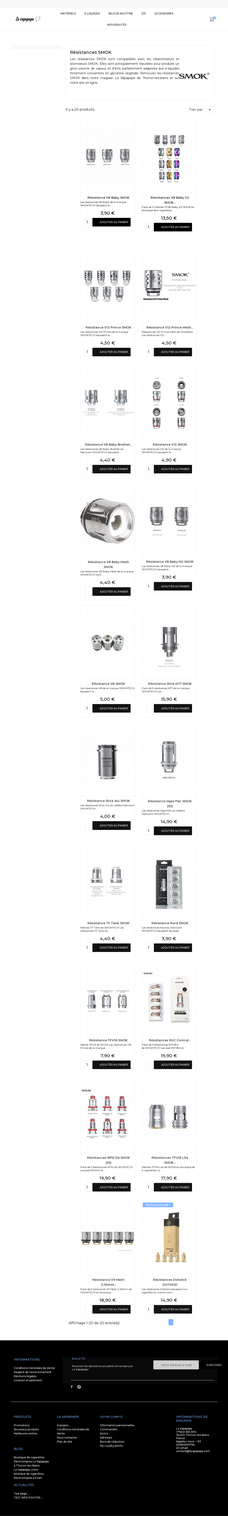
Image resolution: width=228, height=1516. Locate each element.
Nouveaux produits (26, 1429)
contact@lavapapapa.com (193, 1451)
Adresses (106, 1437)
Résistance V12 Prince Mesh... (170, 417)
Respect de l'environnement (33, 1372)
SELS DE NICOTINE (120, 13)
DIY (144, 13)
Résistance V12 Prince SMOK (108, 417)
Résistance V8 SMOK (108, 773)
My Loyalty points (111, 1445)
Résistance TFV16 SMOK (108, 1130)
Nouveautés (116, 24)
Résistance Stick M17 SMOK (170, 773)
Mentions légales (25, 1376)
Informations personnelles (117, 1425)
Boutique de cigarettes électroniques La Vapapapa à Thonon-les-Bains (31, 1461)
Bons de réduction (112, 1441)
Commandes (108, 1429)
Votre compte (111, 1416)
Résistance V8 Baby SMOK (108, 216)
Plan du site (64, 1441)
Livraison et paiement (28, 1380)
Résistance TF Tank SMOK (108, 1012)
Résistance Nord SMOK (169, 1012)
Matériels (68, 13)
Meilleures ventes (25, 1433)
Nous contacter (67, 1437)
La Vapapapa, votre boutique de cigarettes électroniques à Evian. (29, 1473)
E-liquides (92, 13)
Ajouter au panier (114, 240)
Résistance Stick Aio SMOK (108, 890)
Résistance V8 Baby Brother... (108, 534)
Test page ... (22, 1493)
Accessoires (164, 13)
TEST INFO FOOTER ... (28, 1497)
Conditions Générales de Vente (34, 1368)
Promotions (22, 1425)
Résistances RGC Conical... (170, 1130)
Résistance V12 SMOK (170, 534)
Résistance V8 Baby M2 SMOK (170, 651)
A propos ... (64, 1425)
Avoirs (104, 1433)
